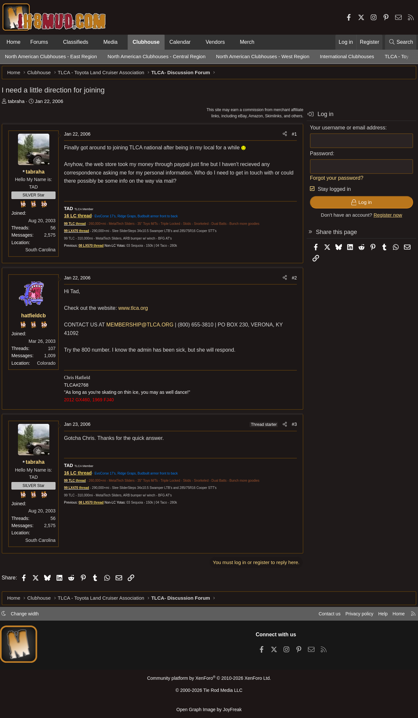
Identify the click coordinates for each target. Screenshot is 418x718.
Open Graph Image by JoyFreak (209, 709)
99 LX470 (74, 234)
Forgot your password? (333, 181)
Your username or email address (344, 131)
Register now (384, 218)
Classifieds (75, 42)
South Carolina (43, 253)
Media (110, 42)
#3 (291, 427)
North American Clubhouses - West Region (263, 56)
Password (318, 156)
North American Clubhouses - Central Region (156, 56)
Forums (39, 42)
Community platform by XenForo (209, 680)
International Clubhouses (347, 56)
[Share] (281, 137)
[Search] (400, 42)
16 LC (73, 219)
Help (380, 616)
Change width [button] (28, 616)
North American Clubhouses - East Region (51, 56)
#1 (291, 137)
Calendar (180, 42)
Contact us (323, 616)
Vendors (215, 42)
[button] (53, 42)
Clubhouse (146, 42)
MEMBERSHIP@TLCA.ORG (143, 328)
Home (14, 42)
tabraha (19, 104)
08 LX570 (89, 249)
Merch (247, 42)
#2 (291, 281)
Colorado (49, 366)
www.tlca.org (136, 311)
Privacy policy (355, 616)
